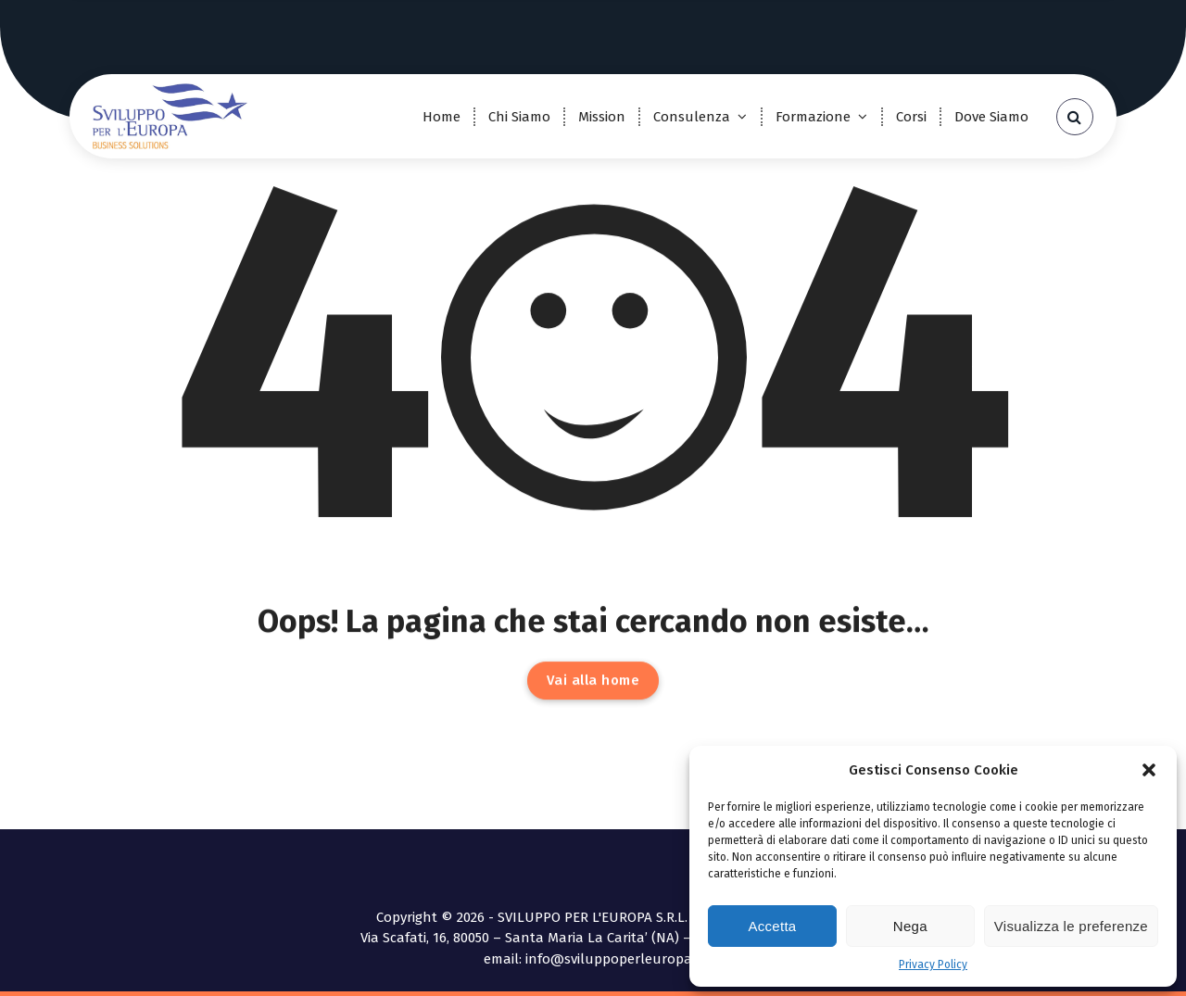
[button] (1149, 770)
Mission (601, 116)
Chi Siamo (519, 116)
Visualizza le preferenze (1071, 926)
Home (442, 116)
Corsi (911, 116)
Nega (910, 926)
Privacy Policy (933, 964)
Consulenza (691, 116)
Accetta (772, 926)
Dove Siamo (991, 116)
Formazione (813, 116)
